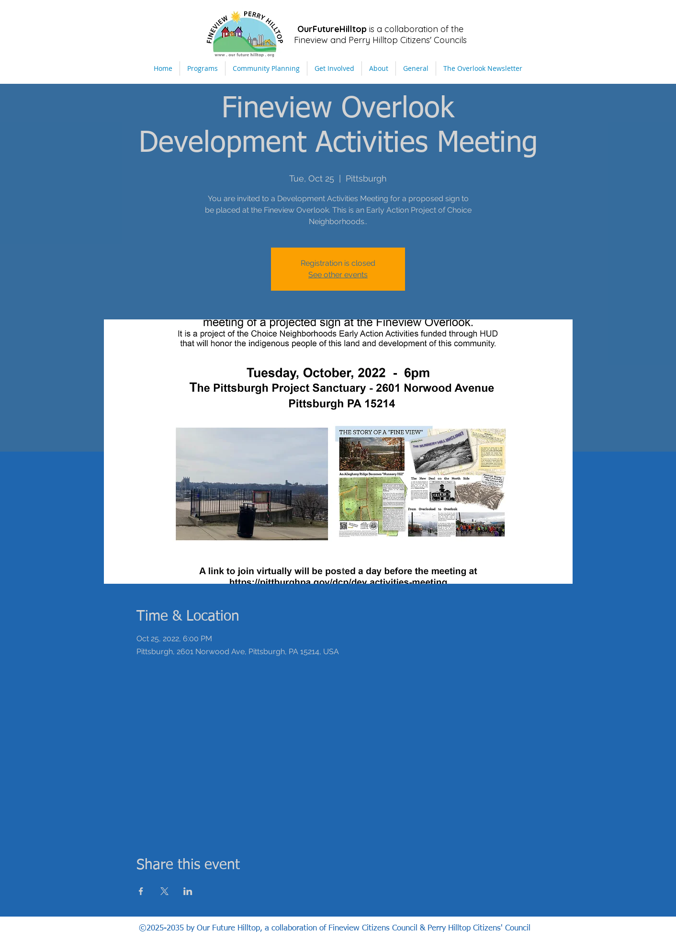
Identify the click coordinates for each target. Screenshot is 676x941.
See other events (338, 274)
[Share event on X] (164, 891)
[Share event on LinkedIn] (187, 891)
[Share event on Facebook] (141, 891)
